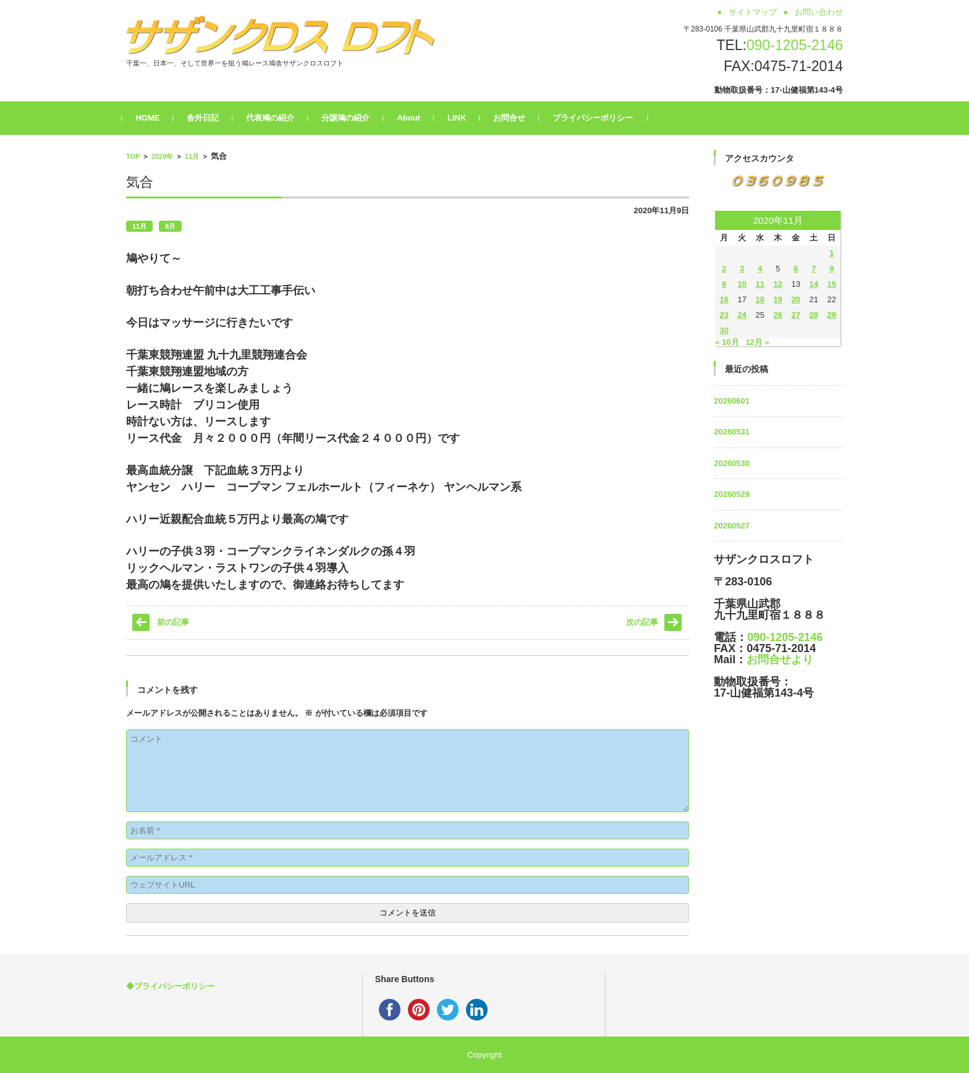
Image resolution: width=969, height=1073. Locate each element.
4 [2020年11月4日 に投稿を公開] (760, 268)
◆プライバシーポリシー (170, 986)
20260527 (732, 525)
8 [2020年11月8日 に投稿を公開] (831, 268)
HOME (152, 117)
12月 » (757, 342)
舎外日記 (207, 117)
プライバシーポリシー (597, 117)
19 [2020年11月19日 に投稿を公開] (778, 299)
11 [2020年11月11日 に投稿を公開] (760, 284)
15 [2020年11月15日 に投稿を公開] (831, 284)
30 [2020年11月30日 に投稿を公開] (723, 330)
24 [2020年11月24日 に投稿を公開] (741, 315)
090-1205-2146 (795, 45)
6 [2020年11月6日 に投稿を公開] (795, 268)
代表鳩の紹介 (274, 117)
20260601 (732, 400)
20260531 (732, 431)
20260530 (732, 463)
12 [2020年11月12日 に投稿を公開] (778, 284)
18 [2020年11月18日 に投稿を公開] (760, 299)
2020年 (162, 156)
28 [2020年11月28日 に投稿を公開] (814, 315)
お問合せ (513, 117)
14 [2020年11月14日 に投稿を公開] (814, 284)
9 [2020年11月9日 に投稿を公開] (724, 284)
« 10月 (726, 342)
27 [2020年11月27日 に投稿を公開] (796, 315)
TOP (133, 156)
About (413, 117)
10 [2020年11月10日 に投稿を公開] (741, 284)
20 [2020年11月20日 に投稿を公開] (796, 299)
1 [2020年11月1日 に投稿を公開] (831, 253)
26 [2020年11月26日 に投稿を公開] (778, 315)
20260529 (732, 494)
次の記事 (642, 622)
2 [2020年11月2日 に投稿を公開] (724, 268)
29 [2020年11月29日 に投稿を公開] (831, 315)
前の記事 (173, 622)
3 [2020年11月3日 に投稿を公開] (742, 268)
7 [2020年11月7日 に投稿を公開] (813, 268)
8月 (170, 226)
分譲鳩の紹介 (350, 117)
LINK (461, 117)
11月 (192, 156)
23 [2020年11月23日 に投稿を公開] (723, 315)
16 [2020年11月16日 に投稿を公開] (723, 299)
